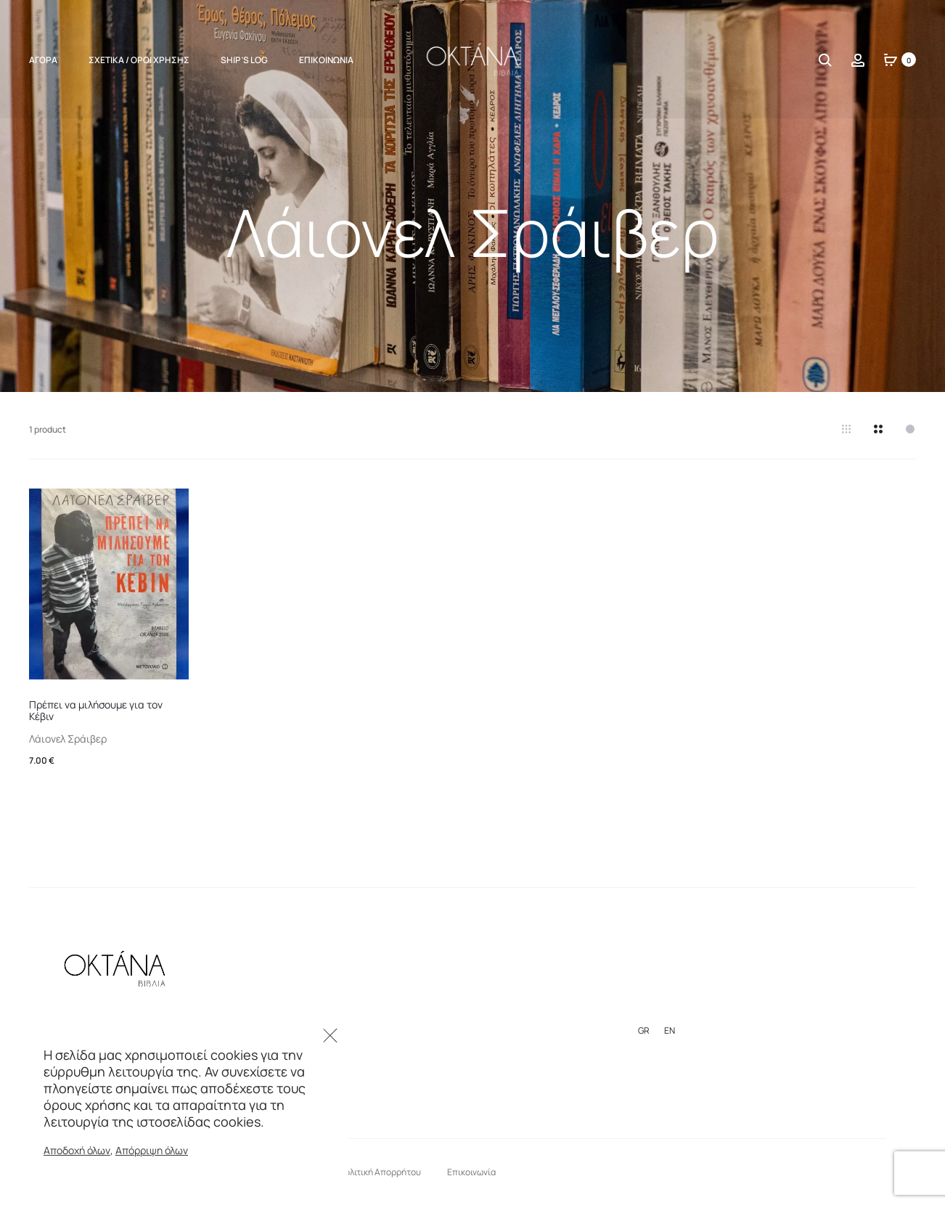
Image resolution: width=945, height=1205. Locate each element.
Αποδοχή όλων (77, 1150)
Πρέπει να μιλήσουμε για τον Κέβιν (96, 711)
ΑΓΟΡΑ (43, 60)
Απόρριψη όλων (151, 1150)
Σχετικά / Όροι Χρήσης (139, 60)
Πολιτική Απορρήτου (380, 1172)
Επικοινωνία (326, 60)
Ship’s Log (244, 60)
